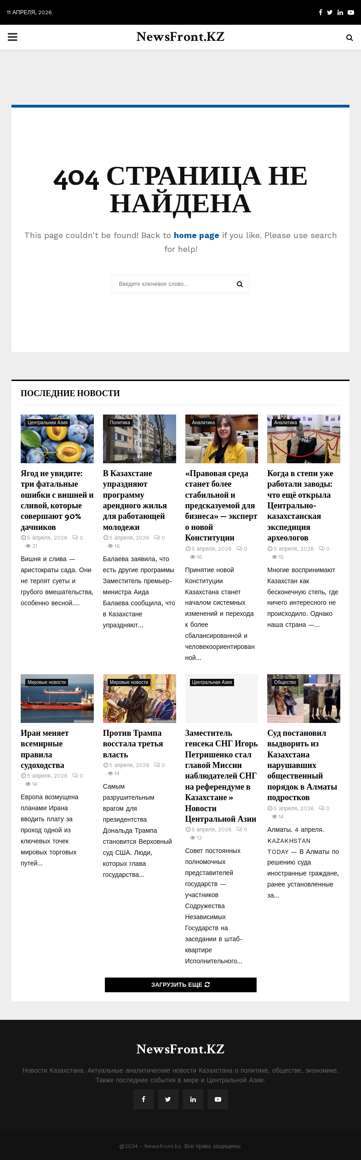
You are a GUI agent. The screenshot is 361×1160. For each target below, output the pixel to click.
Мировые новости (47, 682)
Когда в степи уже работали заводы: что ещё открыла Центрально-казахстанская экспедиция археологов (300, 505)
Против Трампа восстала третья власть (133, 743)
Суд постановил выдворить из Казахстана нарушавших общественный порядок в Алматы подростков (302, 764)
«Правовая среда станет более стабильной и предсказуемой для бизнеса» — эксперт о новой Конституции (221, 505)
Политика (120, 422)
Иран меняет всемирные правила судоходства (45, 748)
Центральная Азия (48, 422)
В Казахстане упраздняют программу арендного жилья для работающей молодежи (135, 499)
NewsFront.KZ (180, 37)
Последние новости (70, 392)
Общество (285, 682)
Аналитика (203, 422)
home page (196, 235)
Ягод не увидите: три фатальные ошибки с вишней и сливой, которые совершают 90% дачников (57, 499)
